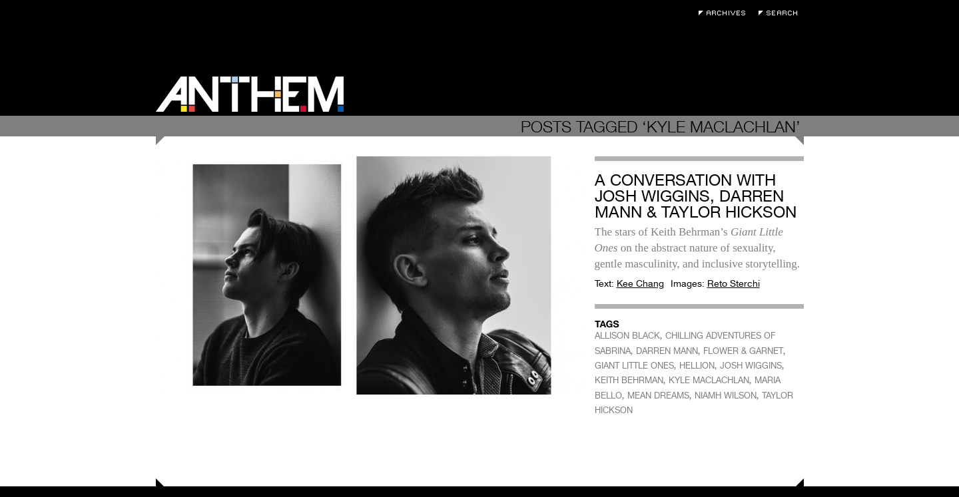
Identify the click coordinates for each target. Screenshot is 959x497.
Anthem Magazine (250, 94)
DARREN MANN (667, 351)
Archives (725, 13)
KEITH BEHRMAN (629, 380)
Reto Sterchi (733, 283)
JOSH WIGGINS (751, 366)
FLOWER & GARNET (743, 351)
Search (781, 13)
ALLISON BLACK (627, 336)
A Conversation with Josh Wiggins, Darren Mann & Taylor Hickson (696, 196)
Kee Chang (640, 283)
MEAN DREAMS (658, 396)
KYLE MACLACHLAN (709, 380)
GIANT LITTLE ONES (634, 366)
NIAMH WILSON (726, 396)
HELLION (697, 366)
